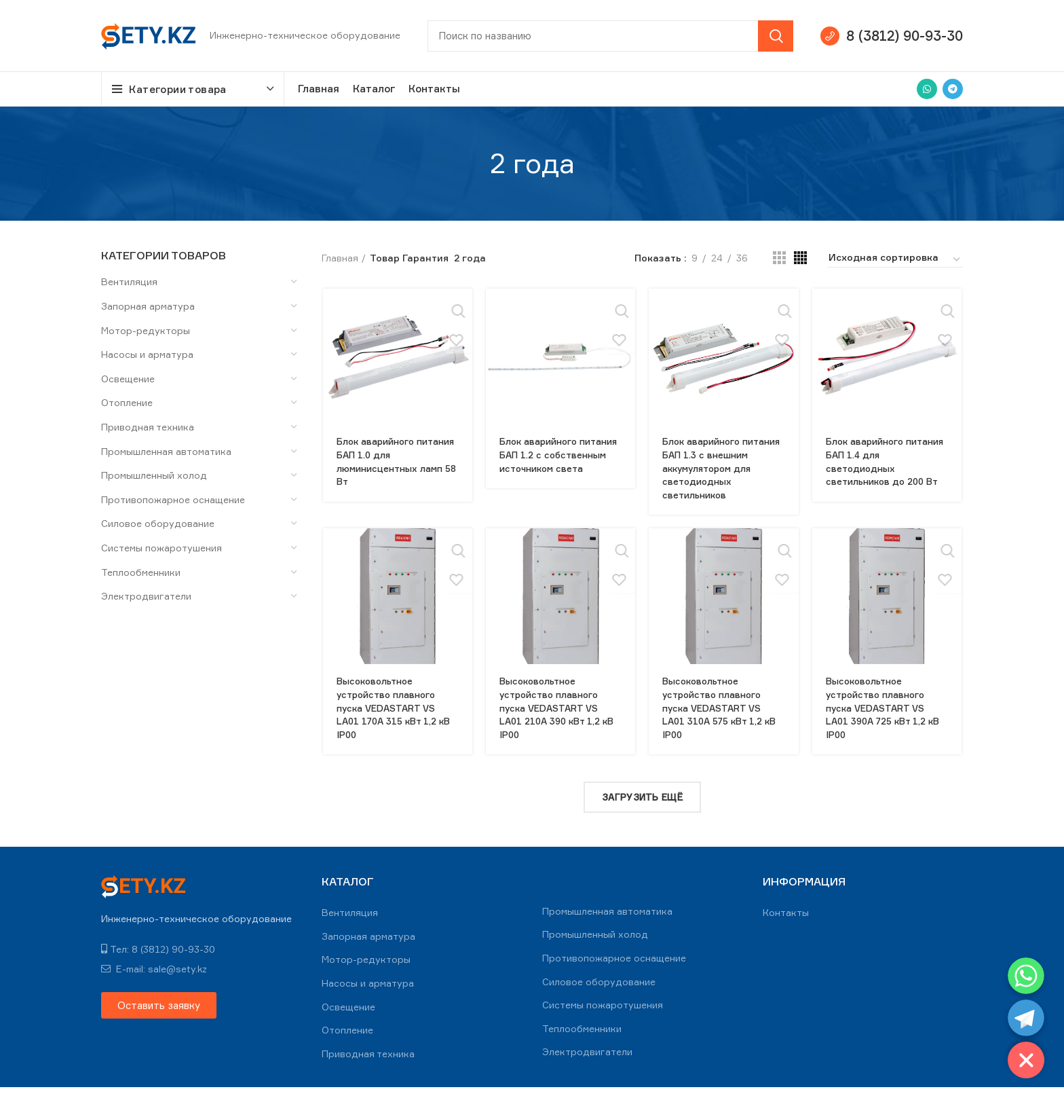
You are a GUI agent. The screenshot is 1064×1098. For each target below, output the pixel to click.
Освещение (128, 378)
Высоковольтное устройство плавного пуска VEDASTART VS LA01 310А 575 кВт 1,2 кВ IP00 (723, 721)
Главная (340, 257)
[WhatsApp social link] (927, 89)
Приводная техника (147, 427)
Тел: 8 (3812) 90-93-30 (158, 959)
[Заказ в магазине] (895, 259)
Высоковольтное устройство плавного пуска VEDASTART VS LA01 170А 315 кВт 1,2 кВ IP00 (395, 721)
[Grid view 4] (800, 257)
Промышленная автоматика (166, 451)
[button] (158, 1015)
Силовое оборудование (157, 523)
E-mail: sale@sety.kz (154, 979)
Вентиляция (129, 281)
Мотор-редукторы (145, 330)
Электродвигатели (146, 596)
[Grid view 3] (779, 257)
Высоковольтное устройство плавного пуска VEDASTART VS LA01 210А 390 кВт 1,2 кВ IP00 (560, 721)
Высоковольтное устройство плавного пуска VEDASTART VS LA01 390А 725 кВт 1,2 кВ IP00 (886, 721)
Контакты (786, 922)
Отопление (127, 402)
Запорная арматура (148, 306)
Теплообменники (140, 572)
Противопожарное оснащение (173, 499)
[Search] (610, 36)
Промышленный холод (154, 475)
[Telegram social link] (953, 89)
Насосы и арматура (147, 354)
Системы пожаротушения (161, 547)
